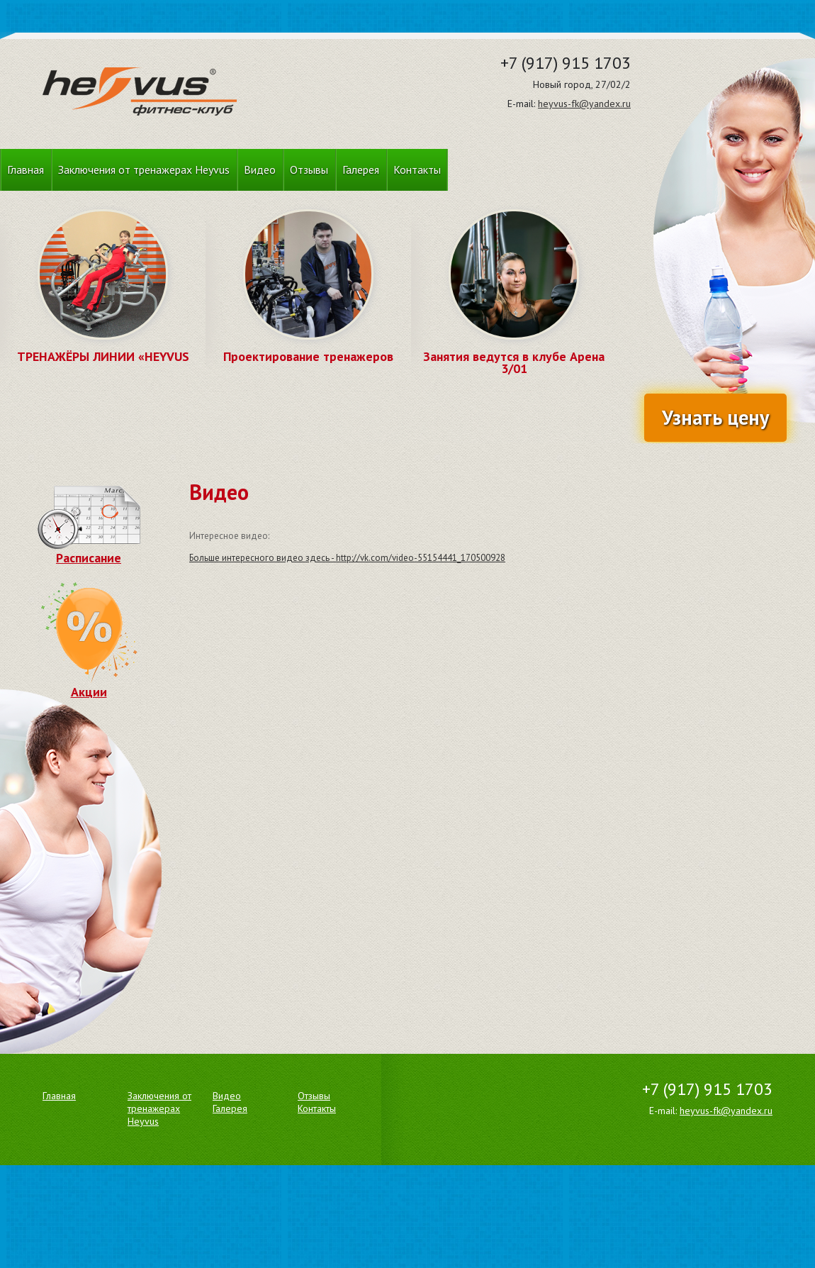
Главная (25, 169)
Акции (88, 685)
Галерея (360, 169)
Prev (60, 303)
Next (145, 303)
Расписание (89, 551)
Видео (260, 169)
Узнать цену (715, 417)
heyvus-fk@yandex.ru (584, 103)
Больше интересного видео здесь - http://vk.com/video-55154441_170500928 (347, 558)
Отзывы (309, 169)
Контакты (417, 169)
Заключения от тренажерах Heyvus (144, 169)
